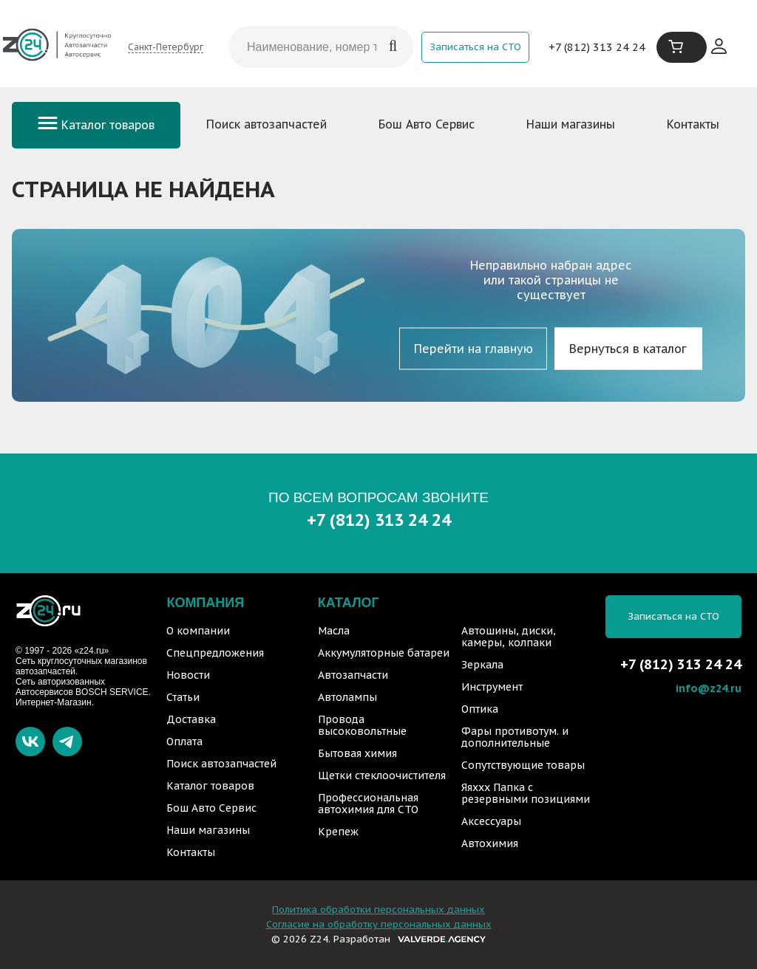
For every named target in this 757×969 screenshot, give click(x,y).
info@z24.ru (708, 688)
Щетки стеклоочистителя (382, 775)
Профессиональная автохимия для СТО (368, 803)
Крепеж (338, 831)
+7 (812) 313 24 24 (597, 47)
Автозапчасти (353, 675)
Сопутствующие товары (523, 765)
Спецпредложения (215, 653)
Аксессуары (491, 821)
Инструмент (492, 687)
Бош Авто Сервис (426, 124)
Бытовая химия (357, 753)
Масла (334, 630)
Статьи (183, 697)
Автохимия (489, 843)
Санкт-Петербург (165, 46)
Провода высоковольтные (362, 725)
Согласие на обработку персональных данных (379, 924)
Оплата (184, 741)
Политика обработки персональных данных (378, 909)
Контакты (693, 124)
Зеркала (482, 664)
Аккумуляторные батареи (383, 653)
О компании (198, 630)
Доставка (191, 719)
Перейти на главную (473, 348)
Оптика (479, 709)
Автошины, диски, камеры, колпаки (508, 636)
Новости (188, 675)
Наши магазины (570, 124)
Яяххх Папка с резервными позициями (525, 793)
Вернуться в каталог (628, 348)
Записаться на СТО (475, 47)
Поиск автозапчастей (266, 124)
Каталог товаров (96, 124)
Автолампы (347, 697)
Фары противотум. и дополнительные (514, 737)
